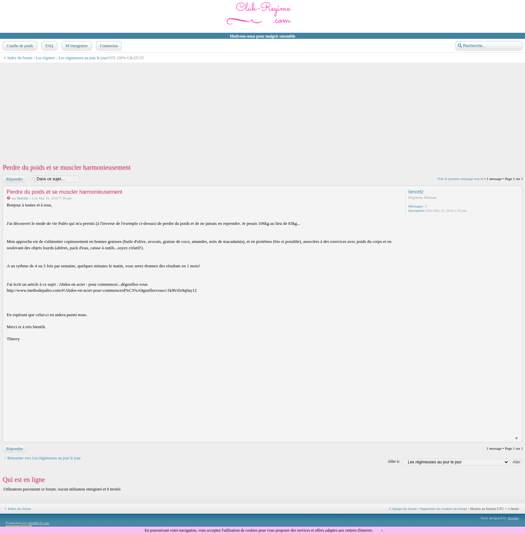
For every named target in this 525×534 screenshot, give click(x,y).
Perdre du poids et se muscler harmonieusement (67, 167)
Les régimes (45, 58)
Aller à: (394, 461)
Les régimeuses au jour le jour (83, 58)
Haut (516, 438)
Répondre (14, 179)
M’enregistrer (76, 45)
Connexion (108, 45)
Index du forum (19, 58)
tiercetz (22, 198)
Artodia (513, 518)
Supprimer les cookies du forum (443, 509)
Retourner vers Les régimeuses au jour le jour (44, 458)
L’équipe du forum (403, 509)
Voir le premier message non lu (460, 179)
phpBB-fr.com (38, 523)
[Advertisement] (203, 110)
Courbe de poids (19, 45)
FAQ (48, 45)
